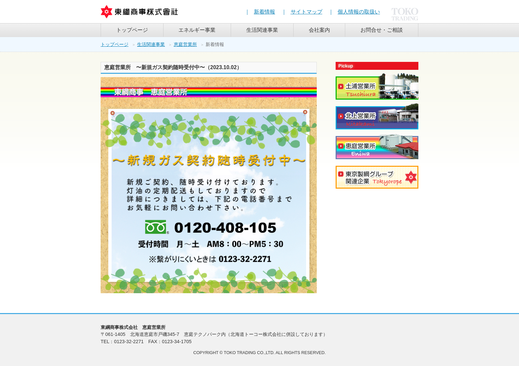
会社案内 (319, 30)
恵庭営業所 (185, 44)
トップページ (132, 30)
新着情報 (264, 12)
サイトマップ (306, 12)
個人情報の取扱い (359, 12)
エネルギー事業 (196, 30)
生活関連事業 (262, 30)
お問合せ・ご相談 (381, 30)
